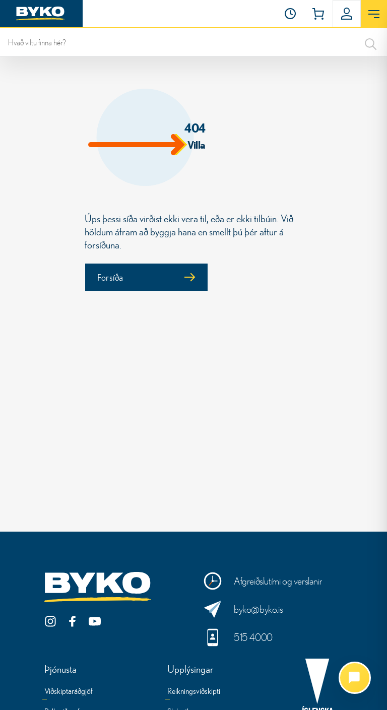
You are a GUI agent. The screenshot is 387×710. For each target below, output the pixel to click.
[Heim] (41, 13)
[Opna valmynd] (374, 14)
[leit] (193, 42)
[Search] (371, 42)
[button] (290, 13)
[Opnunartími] (290, 13)
